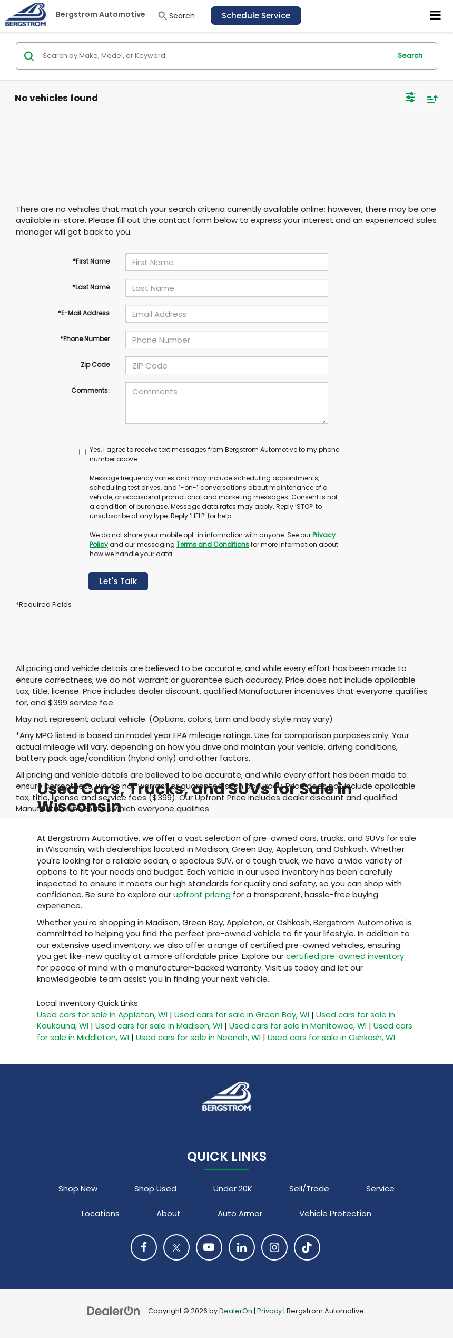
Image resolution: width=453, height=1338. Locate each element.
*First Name (91, 261)
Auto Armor (240, 1213)
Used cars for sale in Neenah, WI (198, 1037)
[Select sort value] (429, 99)
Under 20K (232, 1188)
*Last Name (91, 287)
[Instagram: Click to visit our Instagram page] (274, 1247)
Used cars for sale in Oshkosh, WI (331, 1037)
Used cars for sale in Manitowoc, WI (298, 1025)
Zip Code (95, 364)
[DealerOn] (114, 1310)
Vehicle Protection (335, 1213)
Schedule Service (256, 15)
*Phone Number (85, 338)
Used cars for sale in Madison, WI (158, 1025)
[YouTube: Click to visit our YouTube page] (209, 1247)
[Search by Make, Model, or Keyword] (215, 56)
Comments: (90, 390)
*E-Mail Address (84, 312)
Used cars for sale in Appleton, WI (102, 1014)
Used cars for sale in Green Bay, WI (241, 1014)
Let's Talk (118, 581)
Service (380, 1188)
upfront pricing (202, 894)
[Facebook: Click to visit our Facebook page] (144, 1247)
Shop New (77, 1188)
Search (410, 56)
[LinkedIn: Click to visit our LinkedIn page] (241, 1247)
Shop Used (155, 1188)
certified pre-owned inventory (345, 956)
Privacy (269, 1310)
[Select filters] (410, 98)
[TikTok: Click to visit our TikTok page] (307, 1247)
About (168, 1213)
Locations (101, 1213)
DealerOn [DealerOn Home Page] (235, 1310)
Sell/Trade (309, 1188)
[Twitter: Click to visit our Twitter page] (176, 1247)
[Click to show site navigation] (435, 16)
